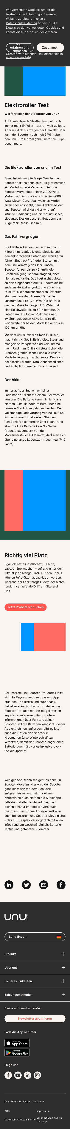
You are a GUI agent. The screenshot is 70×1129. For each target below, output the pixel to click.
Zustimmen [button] (50, 47)
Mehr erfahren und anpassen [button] (19, 47)
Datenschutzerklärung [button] (21, 23)
